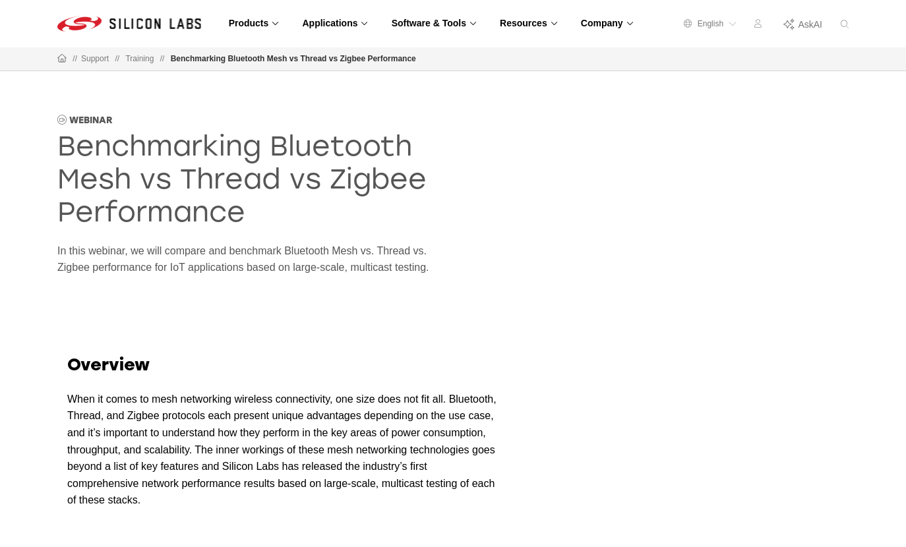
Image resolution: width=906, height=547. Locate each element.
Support (95, 58)
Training (139, 58)
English (710, 23)
